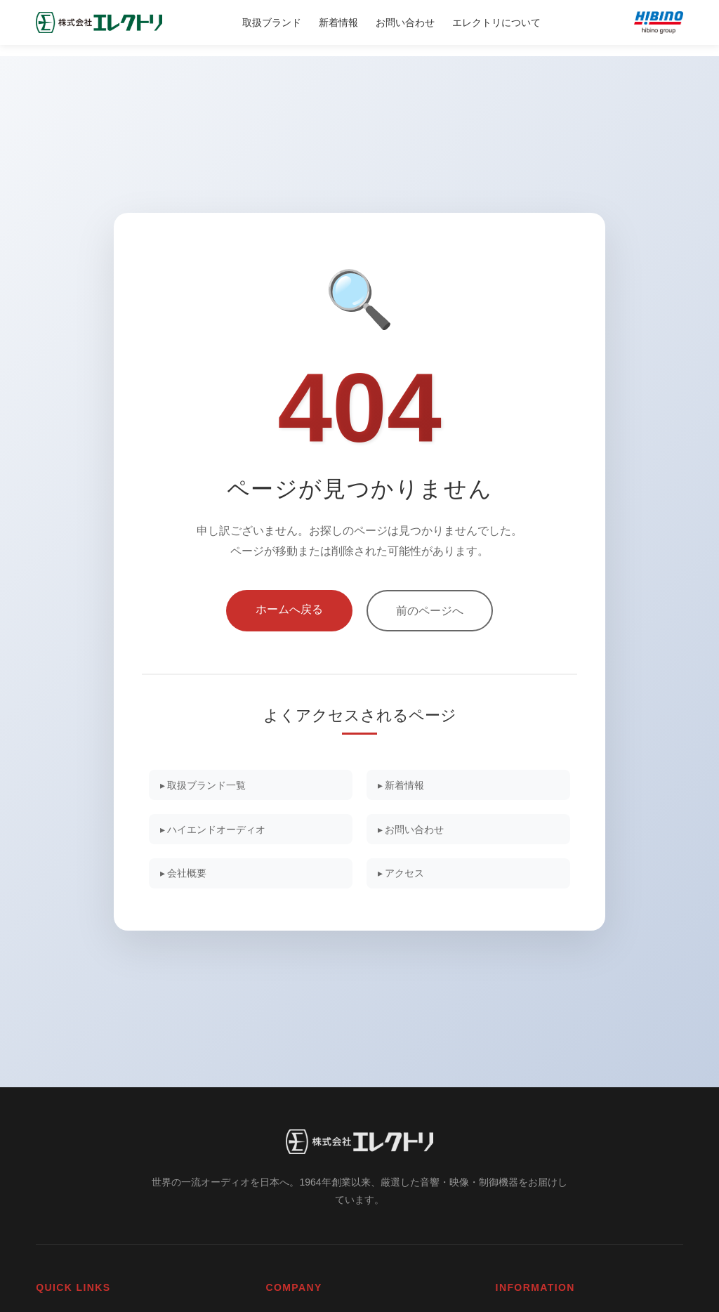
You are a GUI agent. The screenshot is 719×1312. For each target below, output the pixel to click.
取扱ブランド (271, 22)
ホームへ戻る (289, 604)
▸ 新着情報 (406, 781)
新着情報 (338, 22)
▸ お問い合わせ (416, 829)
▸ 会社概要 (188, 877)
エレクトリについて (496, 22)
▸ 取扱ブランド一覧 (209, 781)
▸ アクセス (406, 877)
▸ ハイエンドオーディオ (220, 829)
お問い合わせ (405, 22)
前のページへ (429, 605)
